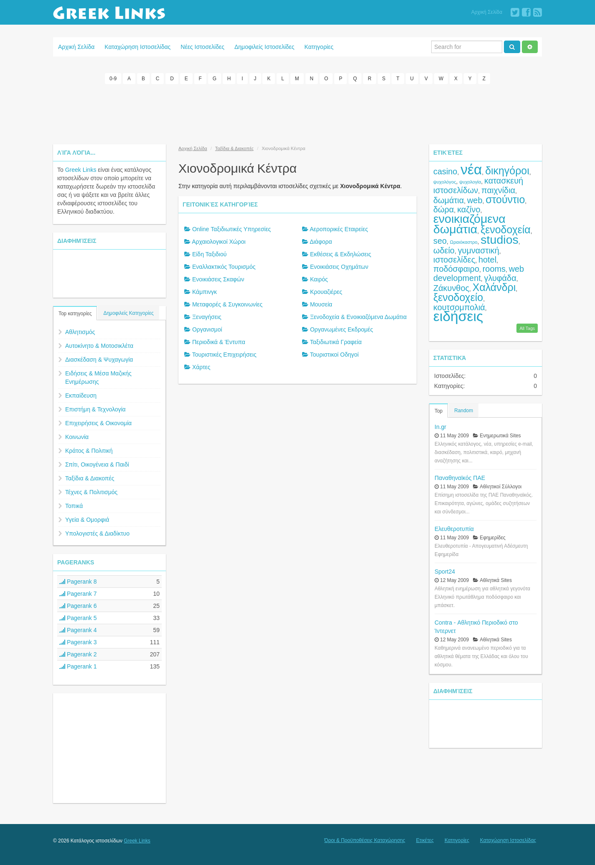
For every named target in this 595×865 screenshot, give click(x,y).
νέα (471, 169)
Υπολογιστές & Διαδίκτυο (97, 533)
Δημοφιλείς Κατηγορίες (128, 313)
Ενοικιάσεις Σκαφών (218, 279)
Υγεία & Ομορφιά (87, 519)
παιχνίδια (498, 190)
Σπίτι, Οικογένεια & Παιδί (97, 464)
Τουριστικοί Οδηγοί (334, 354)
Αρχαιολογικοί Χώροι (218, 241)
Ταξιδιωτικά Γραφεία (336, 342)
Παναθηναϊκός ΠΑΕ (460, 477)
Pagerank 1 (78, 666)
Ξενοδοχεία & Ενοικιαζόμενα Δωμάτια (358, 317)
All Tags (527, 327)
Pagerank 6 (78, 605)
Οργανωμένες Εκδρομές (341, 329)
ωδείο (444, 250)
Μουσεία (321, 304)
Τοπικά (74, 506)
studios (499, 239)
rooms (494, 268)
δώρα (443, 209)
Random (463, 410)
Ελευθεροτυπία (454, 528)
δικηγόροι (507, 170)
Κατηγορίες (319, 46)
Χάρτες (201, 367)
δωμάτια (448, 200)
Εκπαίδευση (81, 395)
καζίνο (468, 209)
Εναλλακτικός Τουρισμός (224, 266)
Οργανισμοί (207, 329)
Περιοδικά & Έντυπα (218, 342)
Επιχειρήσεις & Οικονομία (98, 423)
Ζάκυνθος (451, 288)
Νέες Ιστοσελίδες (202, 46)
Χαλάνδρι (494, 287)
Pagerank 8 (78, 581)
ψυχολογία (470, 181)
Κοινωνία (77, 437)
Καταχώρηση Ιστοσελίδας (137, 46)
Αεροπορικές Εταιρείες (339, 229)
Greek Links (81, 169)
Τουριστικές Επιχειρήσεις (224, 354)
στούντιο (505, 199)
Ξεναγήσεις (206, 317)
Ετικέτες (425, 840)
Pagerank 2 (78, 654)
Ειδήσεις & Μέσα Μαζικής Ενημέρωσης (98, 377)
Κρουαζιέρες (326, 291)
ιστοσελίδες (454, 259)
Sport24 (445, 571)
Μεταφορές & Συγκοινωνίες (227, 304)
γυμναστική (478, 250)
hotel (487, 259)
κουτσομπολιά (459, 307)
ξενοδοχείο (458, 297)
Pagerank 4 (78, 630)
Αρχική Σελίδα (486, 12)
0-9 (113, 79)
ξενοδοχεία (506, 229)
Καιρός (319, 279)
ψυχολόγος (444, 181)
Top (438, 410)
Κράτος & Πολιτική (89, 450)
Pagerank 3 (78, 642)
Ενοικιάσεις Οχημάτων (339, 266)
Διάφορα (321, 241)
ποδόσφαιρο (456, 268)
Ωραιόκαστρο (464, 242)
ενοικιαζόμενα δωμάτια (469, 224)
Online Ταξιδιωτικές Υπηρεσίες (231, 229)
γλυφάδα (500, 278)
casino (445, 171)
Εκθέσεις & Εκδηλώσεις (340, 254)
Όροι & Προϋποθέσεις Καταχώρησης (364, 840)
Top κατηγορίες (75, 313)
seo (440, 240)
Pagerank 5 (78, 618)
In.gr (440, 426)
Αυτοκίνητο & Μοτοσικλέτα (99, 345)
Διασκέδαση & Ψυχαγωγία (99, 359)
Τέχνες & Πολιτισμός (91, 492)
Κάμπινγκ (204, 291)
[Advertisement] (297, 113)
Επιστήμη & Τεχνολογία (95, 409)
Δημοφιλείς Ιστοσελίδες (264, 46)
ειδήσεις (458, 316)
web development (478, 273)
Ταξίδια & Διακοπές (89, 478)
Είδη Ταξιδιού (209, 254)
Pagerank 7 (78, 593)
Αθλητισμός (80, 332)
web (474, 200)
